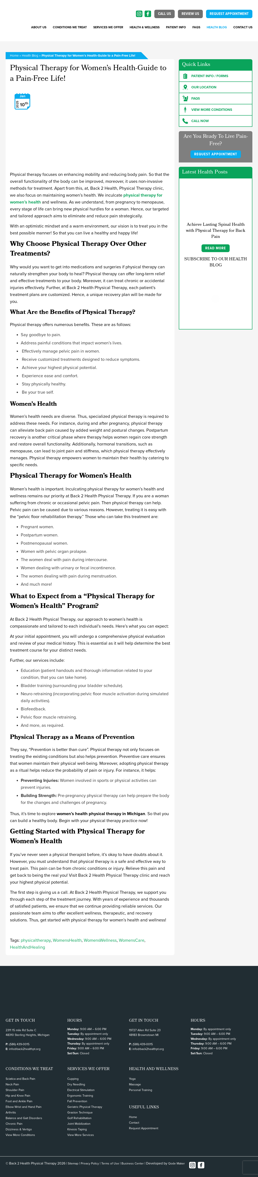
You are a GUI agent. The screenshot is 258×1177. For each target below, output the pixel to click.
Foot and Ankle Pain (19, 1101)
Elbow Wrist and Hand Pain (24, 1107)
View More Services (80, 1135)
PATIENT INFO (176, 27)
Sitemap (73, 1163)
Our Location (199, 87)
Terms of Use (110, 1163)
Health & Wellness (145, 27)
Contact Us (242, 27)
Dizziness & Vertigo (19, 1129)
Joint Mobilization (78, 1124)
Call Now (195, 121)
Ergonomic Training (80, 1095)
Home (14, 55)
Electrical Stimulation (81, 1090)
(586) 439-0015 (19, 1044)
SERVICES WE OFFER (108, 27)
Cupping (73, 1079)
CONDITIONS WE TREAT (70, 27)
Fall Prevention (77, 1101)
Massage (135, 1084)
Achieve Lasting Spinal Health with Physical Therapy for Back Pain (215, 231)
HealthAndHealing (27, 947)
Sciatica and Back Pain (20, 1079)
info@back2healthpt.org (24, 1049)
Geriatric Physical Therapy (84, 1107)
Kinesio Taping (77, 1129)
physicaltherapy (36, 940)
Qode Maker (176, 1163)
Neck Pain (12, 1084)
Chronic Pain (14, 1124)
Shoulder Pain (15, 1090)
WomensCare (131, 940)
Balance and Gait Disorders (24, 1118)
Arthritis (11, 1112)
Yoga (132, 1079)
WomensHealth (67, 940)
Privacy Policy (90, 1163)
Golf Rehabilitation (79, 1118)
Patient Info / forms (205, 76)
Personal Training (140, 1090)
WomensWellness (100, 940)
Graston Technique (80, 1112)
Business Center (132, 1163)
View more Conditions (207, 110)
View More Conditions (20, 1135)
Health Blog (217, 27)
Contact (134, 1123)
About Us (38, 27)
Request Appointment (143, 1128)
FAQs (196, 27)
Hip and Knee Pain (18, 1095)
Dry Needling (76, 1084)
